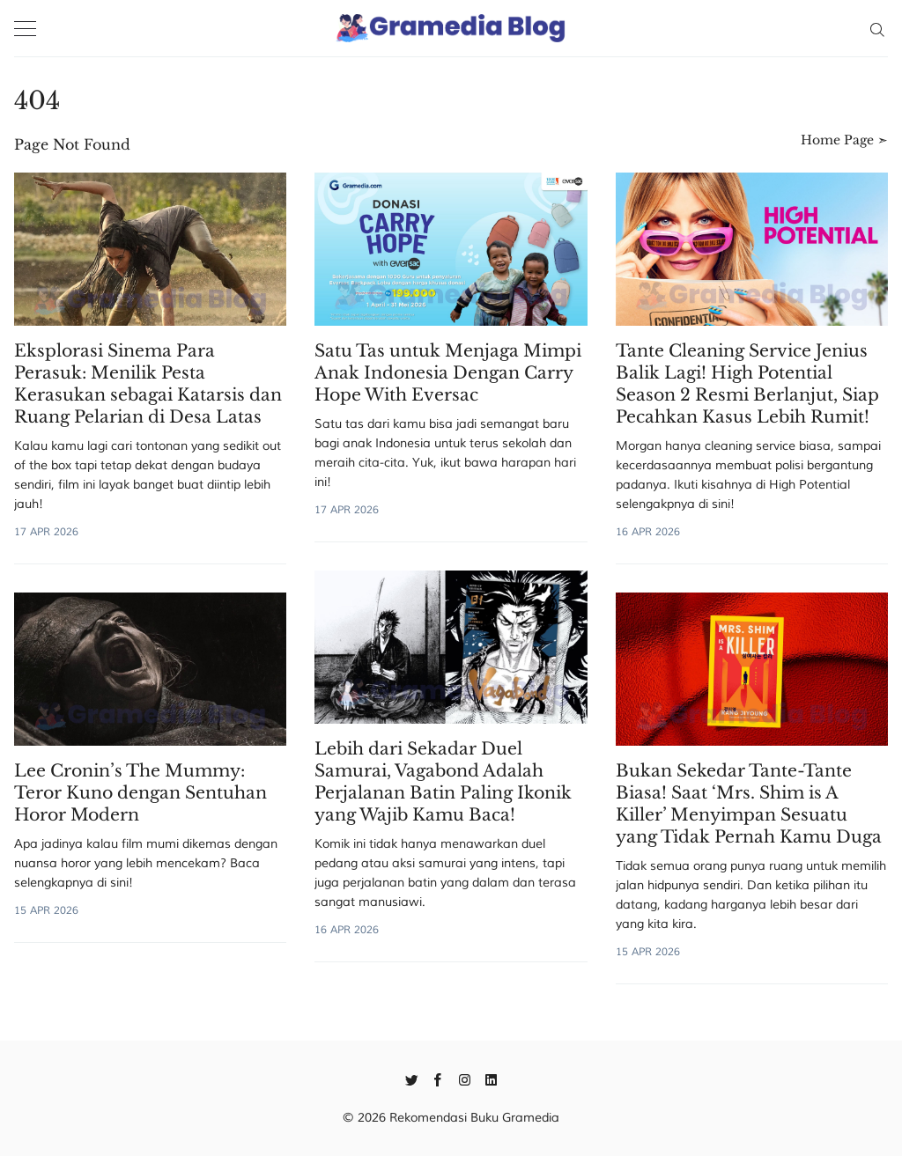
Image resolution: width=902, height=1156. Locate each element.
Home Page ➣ (844, 140)
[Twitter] (412, 1078)
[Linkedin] (491, 1078)
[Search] (877, 28)
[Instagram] (465, 1078)
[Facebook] (438, 1078)
